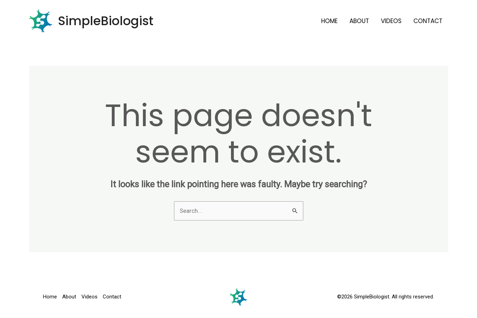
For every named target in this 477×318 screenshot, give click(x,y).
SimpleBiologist (105, 20)
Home (329, 21)
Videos (391, 21)
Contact (427, 21)
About (359, 21)
